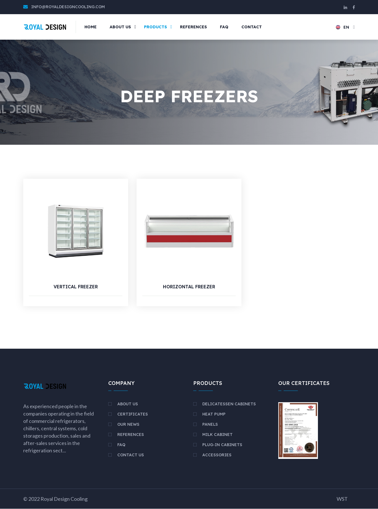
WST (342, 499)
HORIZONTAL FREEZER (189, 287)
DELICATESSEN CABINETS (229, 404)
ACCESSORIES (217, 455)
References (130, 434)
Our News (128, 424)
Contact (251, 26)
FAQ (224, 26)
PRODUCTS (155, 26)
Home (90, 26)
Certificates (132, 414)
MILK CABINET (217, 434)
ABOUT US (120, 26)
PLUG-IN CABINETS (222, 445)
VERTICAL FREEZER (76, 287)
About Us (127, 404)
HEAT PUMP (214, 414)
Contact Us (130, 455)
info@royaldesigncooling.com (68, 6)
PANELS (210, 424)
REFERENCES (193, 26)
